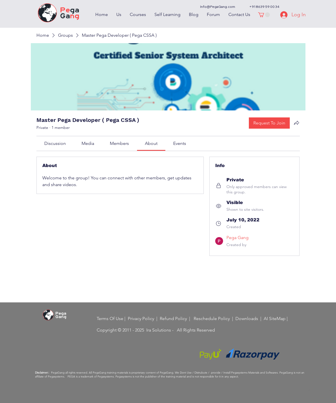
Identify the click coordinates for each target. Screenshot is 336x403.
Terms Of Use (110, 318)
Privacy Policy (141, 318)
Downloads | (249, 318)
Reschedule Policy (212, 318)
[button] (264, 14)
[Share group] (296, 122)
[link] (55, 143)
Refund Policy (173, 318)
